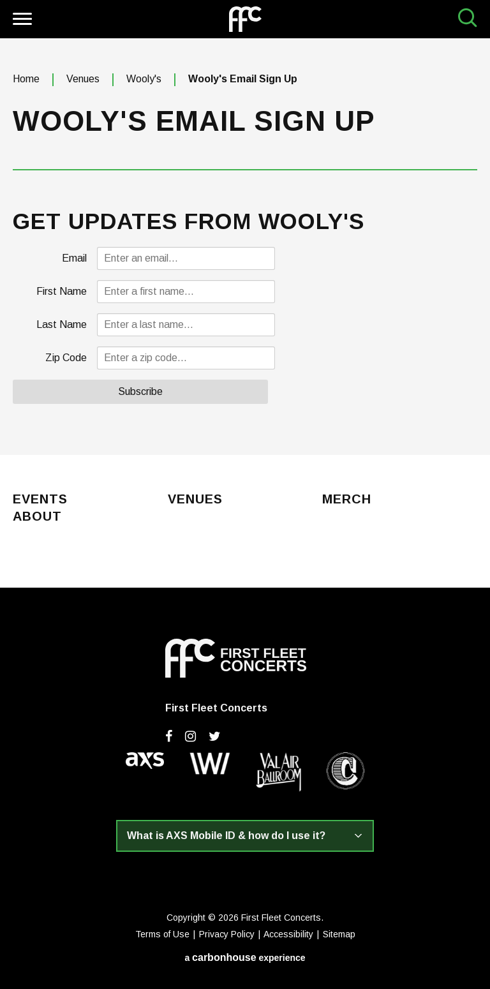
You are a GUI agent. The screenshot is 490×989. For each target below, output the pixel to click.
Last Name (61, 324)
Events (40, 499)
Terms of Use (162, 934)
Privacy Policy (227, 934)
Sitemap (339, 934)
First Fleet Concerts (245, 19)
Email (74, 258)
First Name (61, 291)
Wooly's (143, 78)
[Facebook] (168, 736)
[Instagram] (190, 736)
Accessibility (288, 934)
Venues (83, 78)
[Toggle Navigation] (21, 21)
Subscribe (140, 391)
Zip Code (66, 357)
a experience (244, 957)
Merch (346, 499)
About (37, 516)
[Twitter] (215, 736)
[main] (245, 246)
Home (26, 78)
